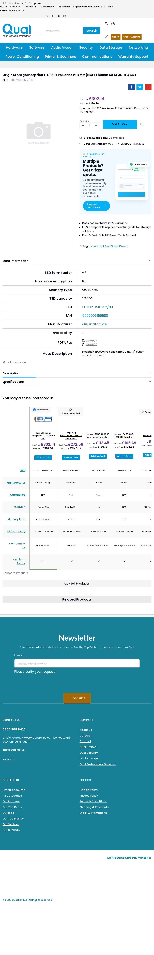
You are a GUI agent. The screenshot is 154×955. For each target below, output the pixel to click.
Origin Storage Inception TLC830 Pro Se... (43, 435)
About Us (15, 6)
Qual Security (89, 753)
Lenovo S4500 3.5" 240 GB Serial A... (124, 435)
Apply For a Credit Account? (89, 6)
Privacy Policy (89, 796)
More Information (15, 261)
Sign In (115, 36)
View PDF (89, 340)
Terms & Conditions (93, 801)
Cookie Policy (89, 790)
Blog (110, 6)
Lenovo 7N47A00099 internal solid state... (97, 435)
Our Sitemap (11, 830)
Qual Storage (89, 758)
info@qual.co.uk (14, 750)
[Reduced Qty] (83, 126)
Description (11, 373)
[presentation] (40, 682)
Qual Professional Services (98, 764)
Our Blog (8, 813)
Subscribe (77, 698)
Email (19, 655)
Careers (85, 736)
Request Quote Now (96, 206)
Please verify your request (35, 671)
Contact (85, 741)
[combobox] (62, 30)
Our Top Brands (13, 819)
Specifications (13, 382)
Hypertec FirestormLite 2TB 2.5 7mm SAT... (71, 435)
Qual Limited (88, 747)
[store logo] (17, 30)
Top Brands (63, 6)
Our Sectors (11, 824)
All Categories (12, 796)
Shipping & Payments (94, 807)
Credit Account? (14, 790)
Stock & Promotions (93, 813)
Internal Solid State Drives (110, 246)
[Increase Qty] (96, 126)
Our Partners (47, 6)
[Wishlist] (107, 23)
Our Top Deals (12, 807)
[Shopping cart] (113, 23)
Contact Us (30, 6)
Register (132, 37)
